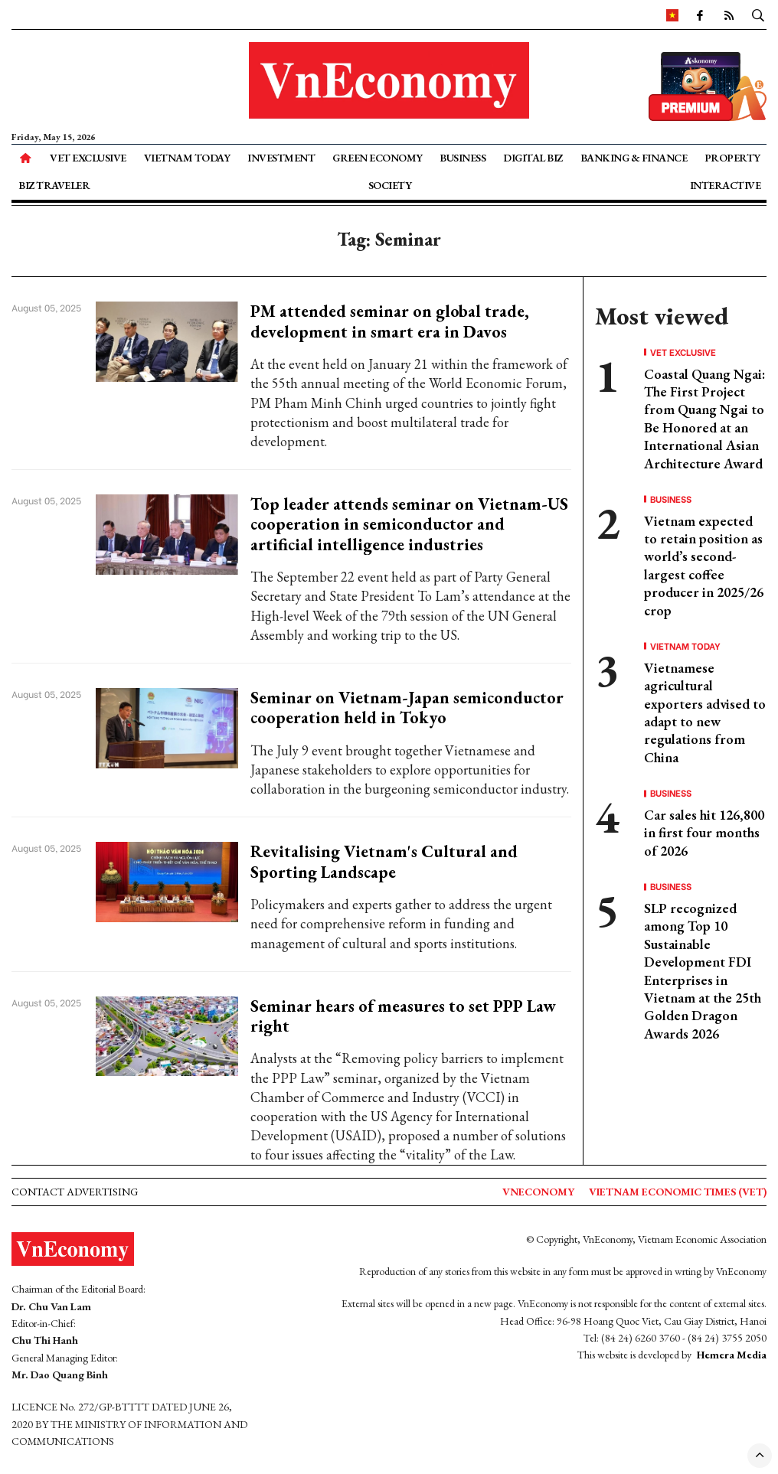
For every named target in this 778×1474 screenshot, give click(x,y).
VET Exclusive (88, 158)
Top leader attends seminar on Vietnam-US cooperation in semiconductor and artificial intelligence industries (409, 524)
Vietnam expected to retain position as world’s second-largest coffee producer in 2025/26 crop (703, 565)
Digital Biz (533, 158)
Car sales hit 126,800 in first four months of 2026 (704, 832)
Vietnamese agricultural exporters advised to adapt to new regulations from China (705, 712)
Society (390, 185)
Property (732, 158)
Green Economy (377, 158)
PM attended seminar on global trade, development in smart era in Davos (389, 321)
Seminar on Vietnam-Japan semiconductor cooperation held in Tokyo (407, 707)
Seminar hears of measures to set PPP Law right (403, 1016)
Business (462, 158)
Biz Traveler (54, 185)
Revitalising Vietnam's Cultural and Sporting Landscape (384, 861)
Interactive (725, 185)
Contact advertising (74, 1191)
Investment (281, 158)
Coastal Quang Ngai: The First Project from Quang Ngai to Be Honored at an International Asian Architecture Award (704, 418)
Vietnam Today (187, 158)
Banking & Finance (634, 158)
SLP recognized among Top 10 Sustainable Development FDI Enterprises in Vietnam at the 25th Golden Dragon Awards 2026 (702, 970)
